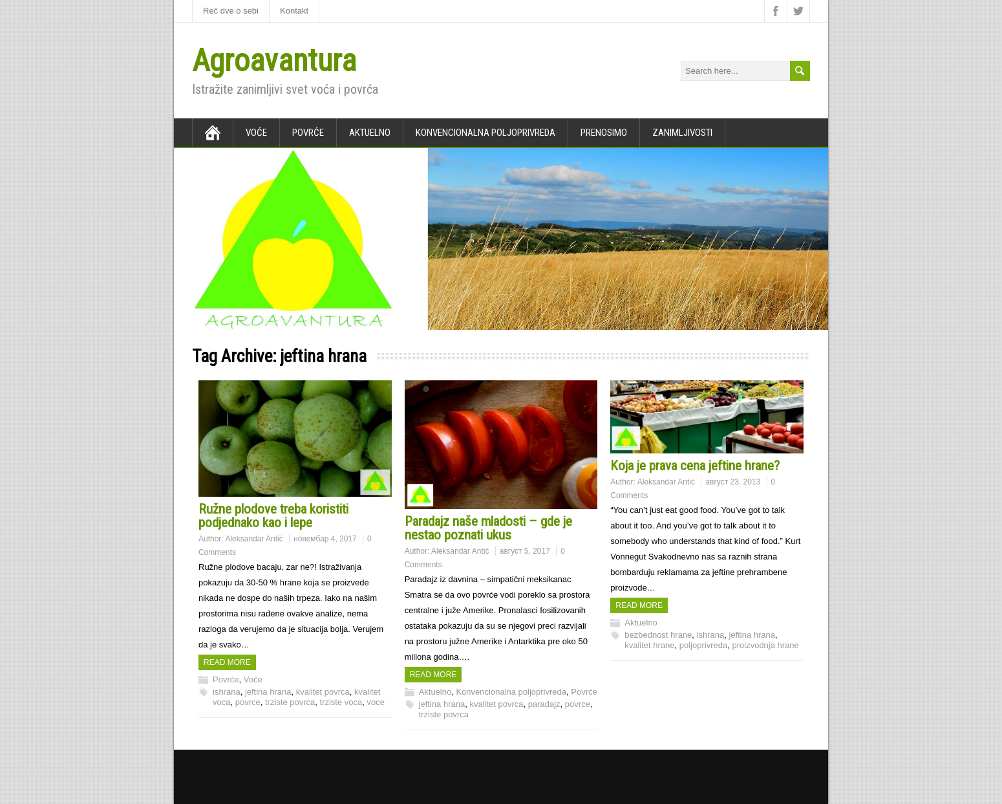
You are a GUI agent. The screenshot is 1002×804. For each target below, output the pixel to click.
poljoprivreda (703, 645)
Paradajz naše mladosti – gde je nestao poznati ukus (488, 528)
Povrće (308, 132)
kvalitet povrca (323, 692)
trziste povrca (290, 702)
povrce (248, 702)
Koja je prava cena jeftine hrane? (695, 465)
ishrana (226, 692)
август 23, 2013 (732, 481)
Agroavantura (274, 60)
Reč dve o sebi (231, 11)
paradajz (544, 704)
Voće (256, 132)
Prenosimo (604, 132)
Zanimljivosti (682, 132)
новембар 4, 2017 (325, 538)
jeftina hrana (268, 692)
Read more (227, 662)
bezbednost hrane (658, 635)
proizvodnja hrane (765, 645)
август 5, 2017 (525, 551)
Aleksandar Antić (253, 538)
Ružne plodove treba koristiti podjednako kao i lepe (273, 515)
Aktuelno (369, 132)
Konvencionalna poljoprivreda (485, 132)
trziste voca (341, 702)
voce (376, 702)
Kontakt (294, 11)
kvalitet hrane (649, 645)
